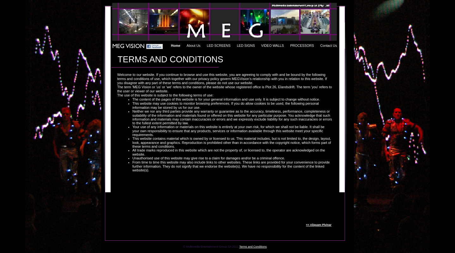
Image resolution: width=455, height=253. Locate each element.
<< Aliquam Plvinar (318, 224)
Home (175, 45)
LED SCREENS (218, 45)
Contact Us (328, 45)
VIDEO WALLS (272, 45)
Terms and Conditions (253, 246)
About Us (194, 45)
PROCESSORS (302, 45)
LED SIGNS (246, 45)
